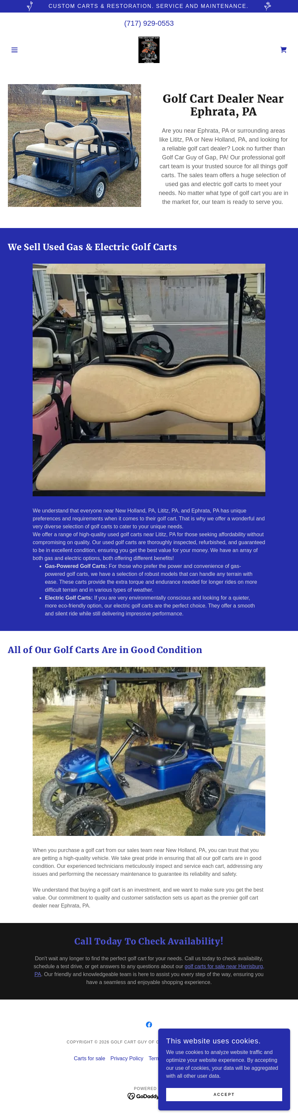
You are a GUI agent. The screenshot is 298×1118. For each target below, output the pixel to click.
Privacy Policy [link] (126, 1058)
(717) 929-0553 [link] (149, 23)
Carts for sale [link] (89, 1058)
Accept (224, 1094)
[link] (149, 50)
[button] (29, 49)
